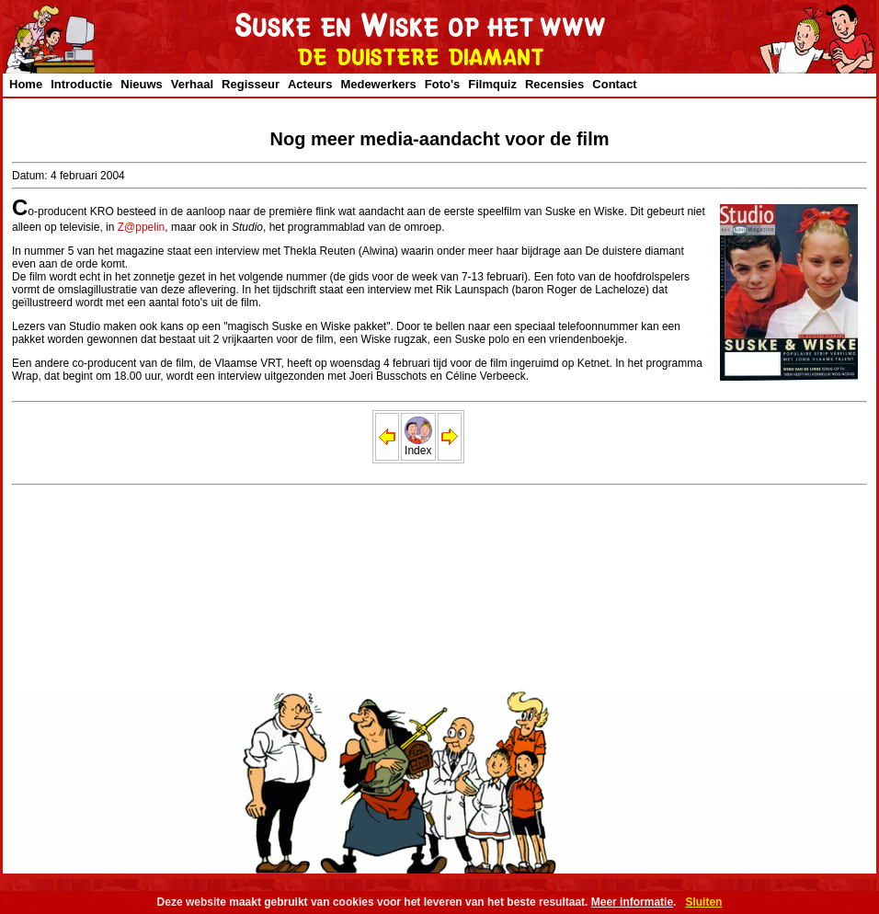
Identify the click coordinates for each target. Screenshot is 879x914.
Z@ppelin (142, 227)
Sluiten (703, 902)
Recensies (554, 84)
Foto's (442, 84)
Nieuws (141, 84)
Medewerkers (378, 84)
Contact (614, 84)
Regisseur (251, 84)
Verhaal (192, 84)
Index (418, 445)
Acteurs (310, 84)
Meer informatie (632, 902)
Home (25, 84)
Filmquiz (492, 84)
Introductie (81, 84)
